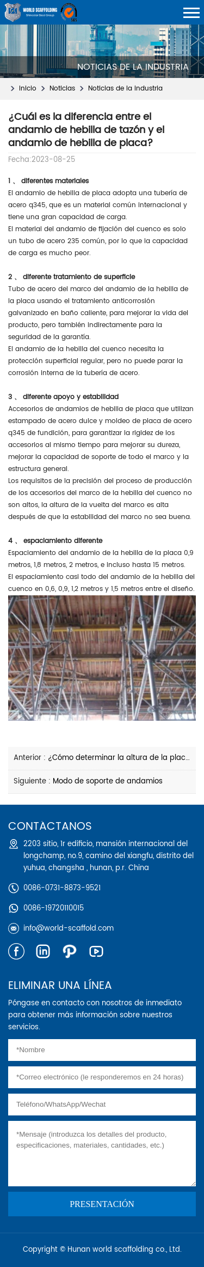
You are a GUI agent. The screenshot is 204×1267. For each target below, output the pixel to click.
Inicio (27, 88)
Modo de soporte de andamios (108, 781)
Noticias (62, 88)
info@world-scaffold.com (68, 928)
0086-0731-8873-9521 (62, 888)
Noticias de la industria (125, 88)
